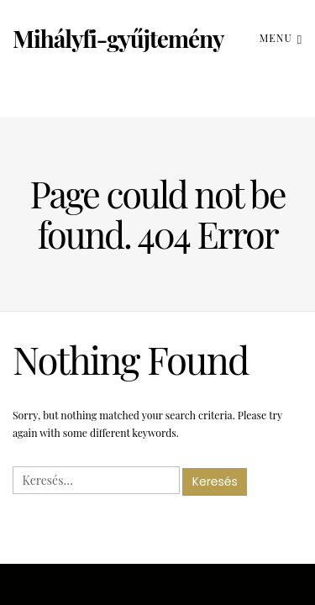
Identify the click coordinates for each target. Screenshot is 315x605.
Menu (281, 38)
